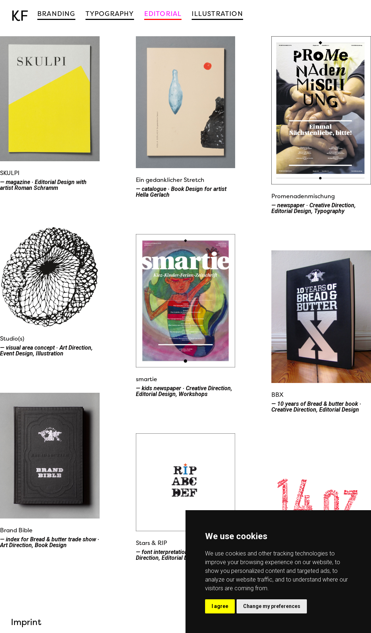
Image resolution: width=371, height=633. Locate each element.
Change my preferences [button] (271, 606)
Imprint (26, 622)
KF (19, 15)
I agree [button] (220, 606)
